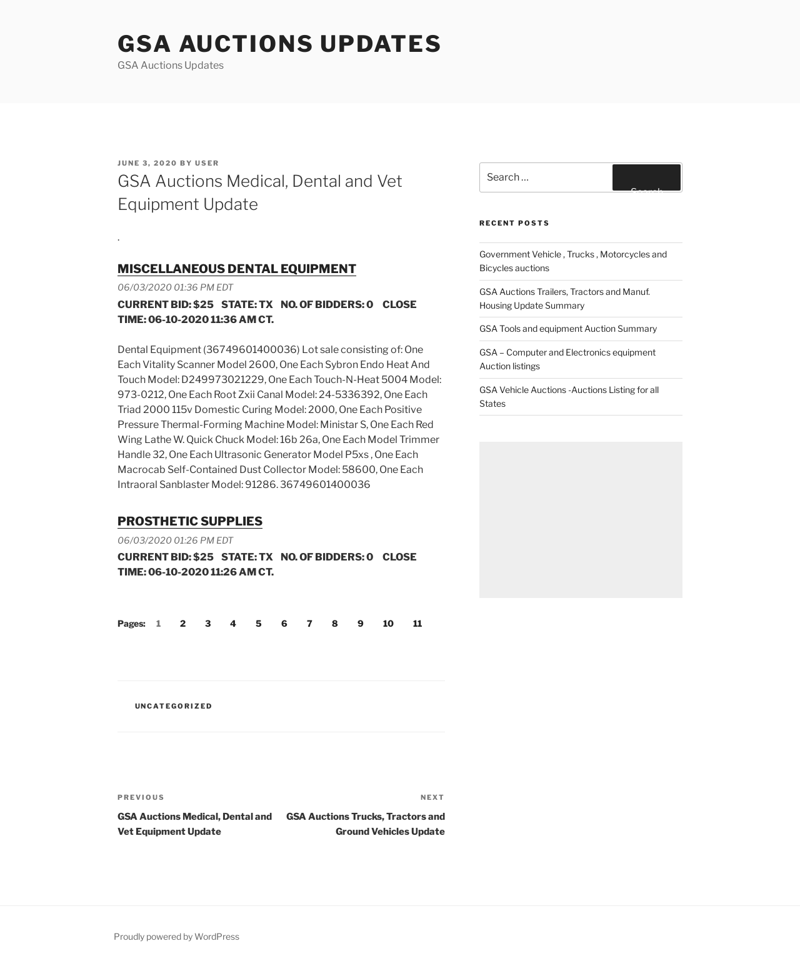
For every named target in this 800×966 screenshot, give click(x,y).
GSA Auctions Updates (280, 43)
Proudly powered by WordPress (176, 936)
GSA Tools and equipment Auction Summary (568, 328)
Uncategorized (174, 706)
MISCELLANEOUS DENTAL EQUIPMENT (237, 268)
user (207, 163)
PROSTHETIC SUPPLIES (190, 521)
